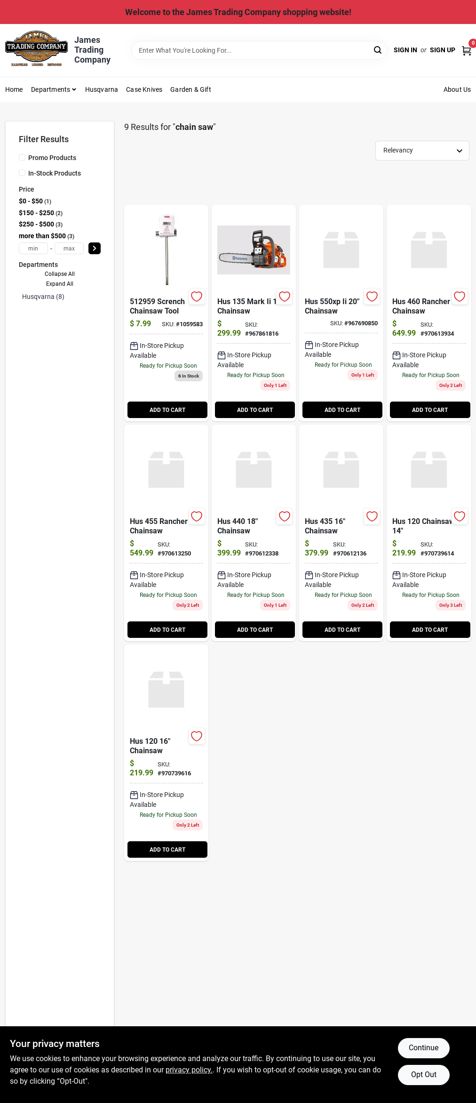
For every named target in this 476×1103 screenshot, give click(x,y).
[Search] (378, 49)
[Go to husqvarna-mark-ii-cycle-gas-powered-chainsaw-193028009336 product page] (254, 313)
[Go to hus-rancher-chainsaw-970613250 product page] (166, 533)
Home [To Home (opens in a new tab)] (14, 89)
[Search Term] (259, 50)
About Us (457, 89)
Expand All (59, 284)
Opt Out (423, 1074)
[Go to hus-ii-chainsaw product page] (341, 313)
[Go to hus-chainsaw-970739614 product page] (429, 533)
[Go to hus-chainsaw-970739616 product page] (166, 752)
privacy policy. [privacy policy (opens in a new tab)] (189, 1069)
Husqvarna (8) (43, 296)
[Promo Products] (22, 157)
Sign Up (442, 50)
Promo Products (52, 157)
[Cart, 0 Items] (466, 50)
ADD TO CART (167, 410)
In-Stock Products (54, 173)
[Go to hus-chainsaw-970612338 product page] (254, 533)
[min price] (33, 248)
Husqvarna (102, 89)
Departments (50, 89)
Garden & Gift (190, 89)
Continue (423, 1047)
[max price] (69, 248)
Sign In (405, 50)
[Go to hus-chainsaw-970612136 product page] (341, 533)
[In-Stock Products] (22, 172)
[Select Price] (94, 248)
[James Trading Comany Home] (36, 50)
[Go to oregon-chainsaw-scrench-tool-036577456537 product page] (166, 313)
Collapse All (60, 274)
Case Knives (144, 89)
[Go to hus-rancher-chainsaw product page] (429, 313)
